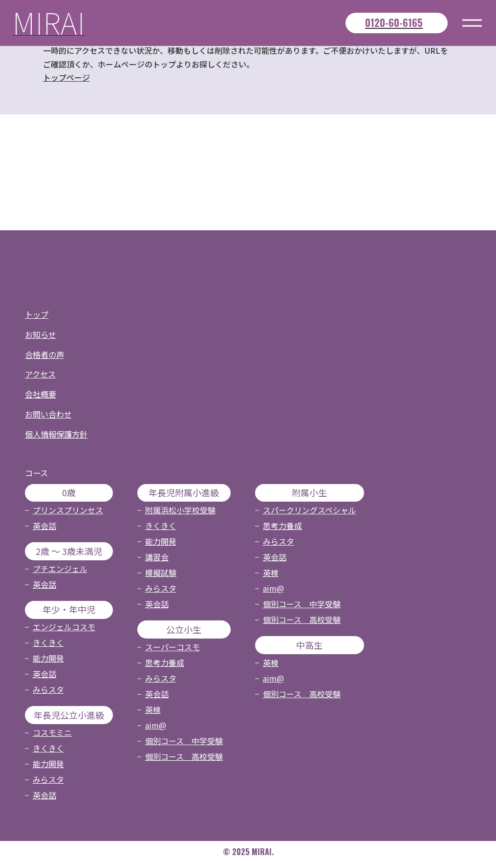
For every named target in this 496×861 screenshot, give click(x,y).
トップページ (66, 78)
